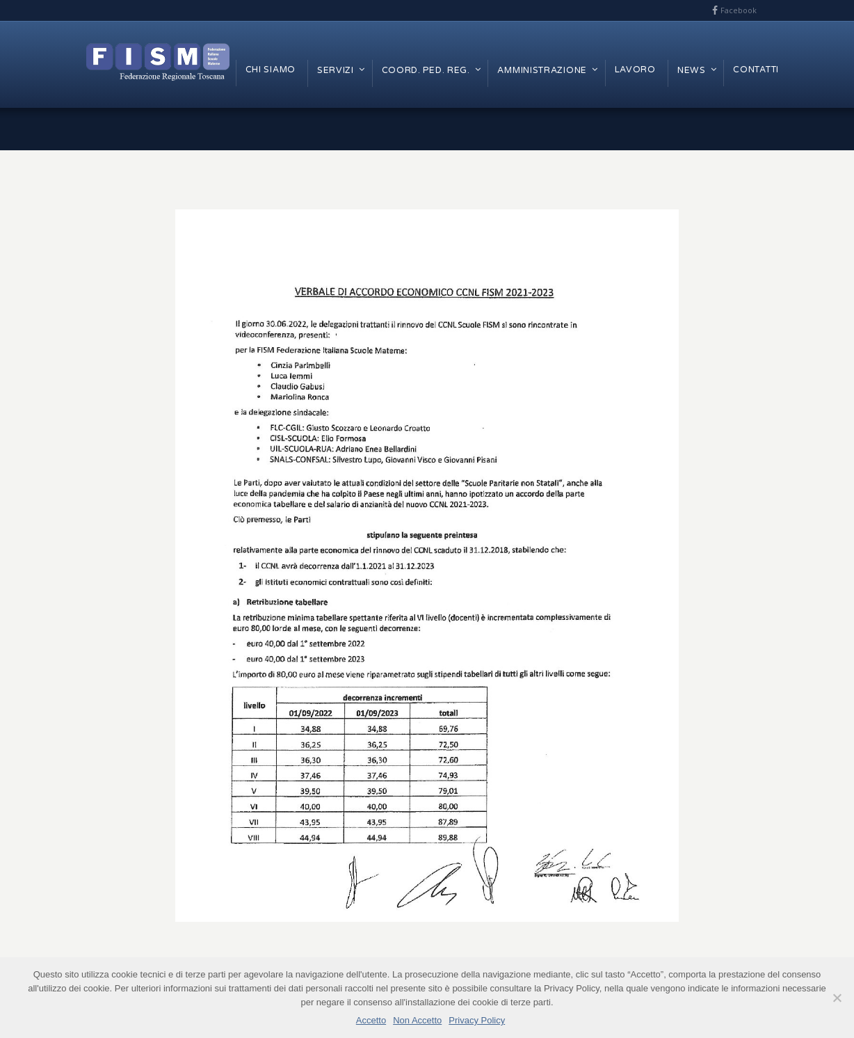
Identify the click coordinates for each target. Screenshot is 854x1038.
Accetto (371, 1020)
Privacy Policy (477, 1020)
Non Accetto (417, 1020)
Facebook (738, 10)
